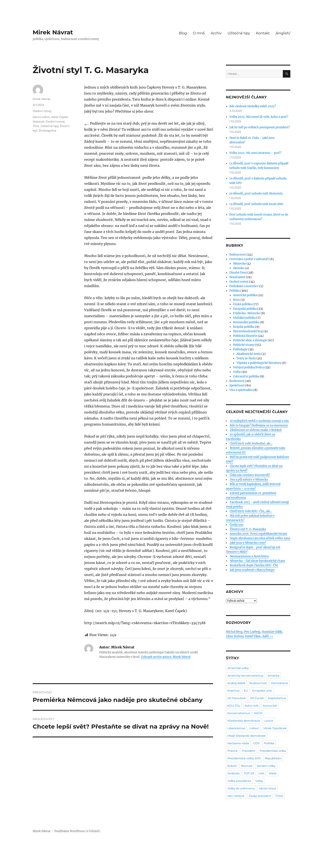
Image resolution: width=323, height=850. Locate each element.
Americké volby (238, 668)
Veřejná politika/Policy (248, 367)
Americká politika (245, 295)
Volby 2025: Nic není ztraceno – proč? (255, 153)
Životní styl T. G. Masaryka (248, 529)
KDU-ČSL (233, 705)
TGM (36, 126)
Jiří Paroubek (236, 698)
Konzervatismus (238, 713)
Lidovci (254, 728)
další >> (267, 636)
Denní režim (41, 117)
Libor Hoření (235, 636)
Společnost (237, 385)
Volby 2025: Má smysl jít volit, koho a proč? (258, 117)
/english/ (283, 33)
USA (261, 773)
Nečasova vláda (238, 743)
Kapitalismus (277, 698)
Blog (183, 33)
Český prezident (260, 796)
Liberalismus (236, 728)
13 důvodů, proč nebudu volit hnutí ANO (256, 204)
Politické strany (243, 345)
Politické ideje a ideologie (250, 340)
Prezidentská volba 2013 (244, 758)
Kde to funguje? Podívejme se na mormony (259, 425)
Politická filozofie (245, 336)
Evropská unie (262, 690)
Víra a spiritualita (241, 390)
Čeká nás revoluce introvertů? (250, 475)
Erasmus (233, 690)
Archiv (216, 33)
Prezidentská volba (273, 750)
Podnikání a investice (243, 286)
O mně (199, 33)
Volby (237, 372)
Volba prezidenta (239, 781)
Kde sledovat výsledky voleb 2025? (252, 106)
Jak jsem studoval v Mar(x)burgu (252, 570)
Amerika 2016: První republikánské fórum (258, 534)
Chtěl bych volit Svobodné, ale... (251, 443)
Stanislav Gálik (272, 632)
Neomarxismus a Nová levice (249, 556)
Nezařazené (237, 277)
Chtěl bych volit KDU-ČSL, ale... (251, 511)
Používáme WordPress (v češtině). (77, 831)
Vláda (272, 773)
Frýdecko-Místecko (246, 313)
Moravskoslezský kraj (248, 331)
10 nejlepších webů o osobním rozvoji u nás (259, 421)
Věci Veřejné (236, 796)
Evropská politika (245, 309)
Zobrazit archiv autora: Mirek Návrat (165, 657)
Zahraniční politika (246, 376)
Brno (236, 300)
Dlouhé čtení (238, 272)
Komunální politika (246, 322)
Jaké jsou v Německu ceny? (248, 543)
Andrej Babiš (236, 683)
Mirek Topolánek (275, 728)
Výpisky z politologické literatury (258, 363)
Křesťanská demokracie (243, 720)
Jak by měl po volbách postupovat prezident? (259, 127)
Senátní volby (266, 765)
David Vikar (253, 636)
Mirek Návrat (53, 32)
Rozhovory (236, 381)
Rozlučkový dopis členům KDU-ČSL (254, 565)
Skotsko (238, 268)
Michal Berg (234, 632)
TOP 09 (249, 773)
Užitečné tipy (239, 33)
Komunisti (270, 705)
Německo (239, 263)
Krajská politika (243, 327)
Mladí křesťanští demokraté (246, 735)
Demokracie (279, 683)
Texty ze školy (246, 358)
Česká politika (242, 304)
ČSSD (279, 796)
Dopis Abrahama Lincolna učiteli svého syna (260, 538)
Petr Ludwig (252, 632)
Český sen (236, 525)
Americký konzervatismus (245, 675)
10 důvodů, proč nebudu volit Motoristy (256, 193)
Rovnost (246, 765)
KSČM (258, 713)
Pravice (232, 750)
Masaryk (38, 121)
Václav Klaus (267, 788)
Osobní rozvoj (42, 111)
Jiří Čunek (257, 698)
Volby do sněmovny (241, 788)
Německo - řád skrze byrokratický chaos (257, 561)
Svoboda (233, 773)
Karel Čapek (59, 117)
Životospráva (47, 130)
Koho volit (252, 705)
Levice (268, 720)
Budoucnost (237, 254)
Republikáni (273, 758)
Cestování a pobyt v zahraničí (249, 259)
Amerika (273, 675)
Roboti (232, 765)
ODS (256, 743)
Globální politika (244, 318)
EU (246, 690)
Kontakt (263, 33)
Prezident (248, 750)
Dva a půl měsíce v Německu (249, 479)
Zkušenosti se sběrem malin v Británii (256, 430)
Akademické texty (248, 354)
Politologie (240, 349)
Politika (234, 291)
